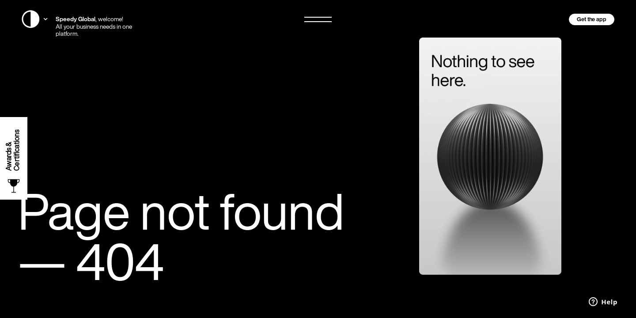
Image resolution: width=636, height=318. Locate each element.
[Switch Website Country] (35, 19)
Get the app (591, 19)
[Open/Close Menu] (318, 19)
